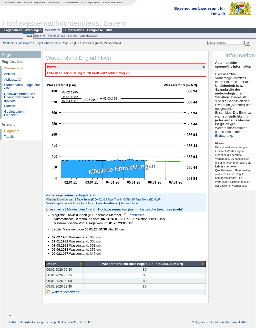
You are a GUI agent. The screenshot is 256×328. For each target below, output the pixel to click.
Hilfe (109, 30)
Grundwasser (88, 35)
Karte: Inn (52, 43)
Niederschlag (56, 35)
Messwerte (52, 30)
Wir (19, 2)
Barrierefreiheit (71, 2)
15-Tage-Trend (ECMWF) (146, 199)
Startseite (10, 2)
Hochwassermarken (112, 209)
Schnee (72, 35)
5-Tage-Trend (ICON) (118, 199)
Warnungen (33, 30)
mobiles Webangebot (113, 2)
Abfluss (9, 74)
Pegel (28, 35)
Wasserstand (13, 68)
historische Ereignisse (156, 209)
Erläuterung (134, 215)
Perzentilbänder (130, 203)
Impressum (39, 2)
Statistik (10, 106)
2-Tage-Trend (85, 195)
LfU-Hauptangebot (90, 2)
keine (60, 209)
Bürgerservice (74, 30)
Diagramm (11, 131)
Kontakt (27, 2)
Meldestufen (76, 209)
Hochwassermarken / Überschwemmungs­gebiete (19, 97)
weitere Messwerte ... (67, 292)
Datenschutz (54, 2)
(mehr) (91, 209)
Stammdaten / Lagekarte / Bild (22, 86)
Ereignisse (95, 30)
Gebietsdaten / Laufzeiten (14, 113)
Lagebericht (13, 30)
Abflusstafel (12, 79)
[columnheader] (65, 264)
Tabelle (9, 137)
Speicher (40, 35)
